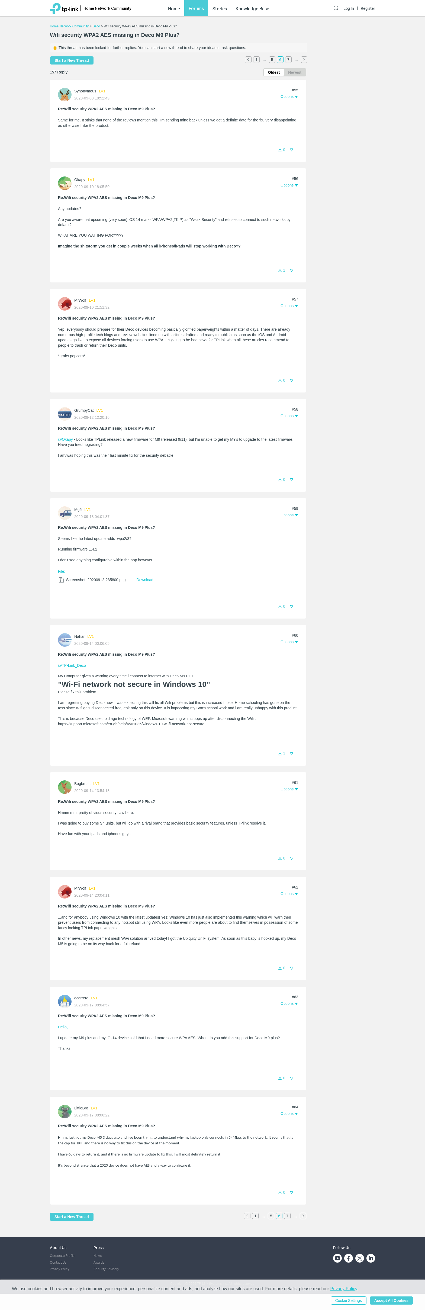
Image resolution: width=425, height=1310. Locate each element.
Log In (348, 7)
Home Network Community (69, 26)
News (98, 1256)
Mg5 (78, 509)
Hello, (63, 1027)
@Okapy (65, 439)
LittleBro (81, 1108)
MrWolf (80, 300)
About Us (58, 1247)
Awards (99, 1262)
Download (145, 580)
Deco (96, 26)
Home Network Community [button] (107, 7)
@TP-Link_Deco (72, 665)
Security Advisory (106, 1269)
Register (368, 7)
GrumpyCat (84, 410)
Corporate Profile (62, 1256)
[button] (289, 96)
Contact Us (58, 1262)
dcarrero (81, 998)
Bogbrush (82, 783)
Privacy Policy (59, 1269)
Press (99, 1247)
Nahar (79, 636)
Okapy (79, 180)
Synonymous (85, 91)
